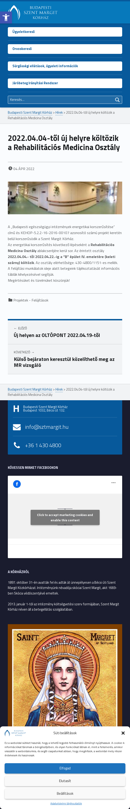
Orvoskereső (22, 48)
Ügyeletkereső (23, 31)
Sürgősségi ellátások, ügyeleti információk (45, 66)
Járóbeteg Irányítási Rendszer (35, 83)
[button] (6, 17)
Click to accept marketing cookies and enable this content (65, 517)
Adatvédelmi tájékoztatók (66, 803)
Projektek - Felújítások (30, 300)
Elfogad (65, 768)
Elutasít (65, 780)
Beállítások (65, 793)
